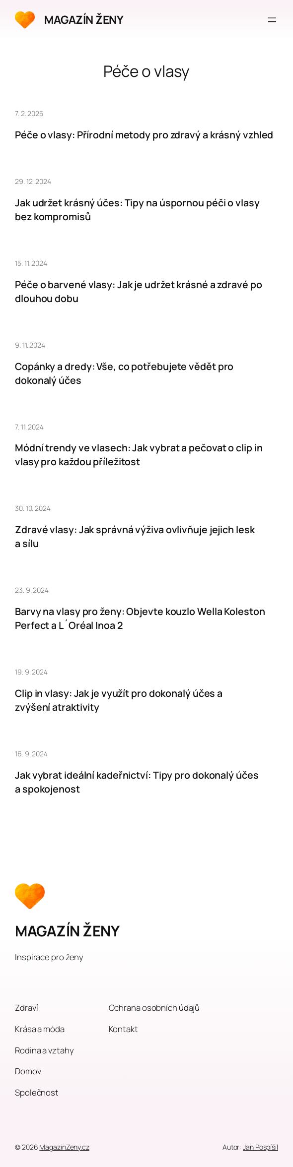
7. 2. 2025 (29, 113)
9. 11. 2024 (30, 345)
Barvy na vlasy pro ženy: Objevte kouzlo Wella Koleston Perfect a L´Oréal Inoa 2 (140, 618)
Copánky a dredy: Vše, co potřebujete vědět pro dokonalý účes (124, 373)
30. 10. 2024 (33, 508)
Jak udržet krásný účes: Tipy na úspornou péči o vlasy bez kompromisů (137, 209)
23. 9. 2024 (32, 590)
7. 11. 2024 (29, 426)
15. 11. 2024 (31, 263)
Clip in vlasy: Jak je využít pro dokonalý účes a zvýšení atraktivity (118, 700)
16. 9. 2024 (31, 753)
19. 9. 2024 (31, 671)
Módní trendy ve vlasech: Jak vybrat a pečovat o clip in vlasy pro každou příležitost (139, 454)
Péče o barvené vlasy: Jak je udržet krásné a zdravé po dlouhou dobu (138, 291)
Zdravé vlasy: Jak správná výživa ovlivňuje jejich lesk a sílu (135, 536)
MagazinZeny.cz (64, 1147)
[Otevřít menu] (272, 20)
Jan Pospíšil (260, 1147)
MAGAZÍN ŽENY (83, 19)
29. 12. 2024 (33, 181)
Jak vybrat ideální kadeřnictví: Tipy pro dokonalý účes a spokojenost (137, 782)
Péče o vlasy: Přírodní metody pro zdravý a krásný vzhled (144, 134)
